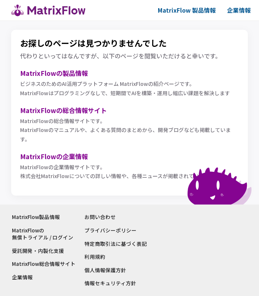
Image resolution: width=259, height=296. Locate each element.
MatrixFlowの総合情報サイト (66, 110)
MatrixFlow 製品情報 (185, 10)
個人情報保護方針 (106, 270)
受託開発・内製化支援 (38, 250)
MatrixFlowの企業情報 (56, 156)
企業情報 (238, 10)
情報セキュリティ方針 (111, 283)
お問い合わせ (101, 217)
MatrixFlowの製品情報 (56, 73)
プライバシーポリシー (112, 230)
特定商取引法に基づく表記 (117, 243)
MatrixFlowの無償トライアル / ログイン (42, 234)
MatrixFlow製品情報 (36, 217)
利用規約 (96, 256)
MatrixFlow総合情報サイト (44, 264)
